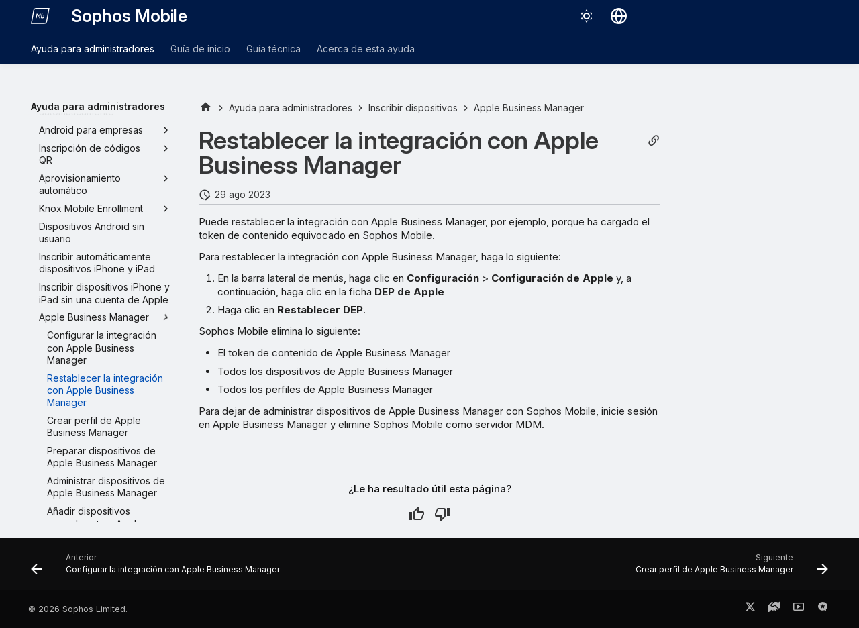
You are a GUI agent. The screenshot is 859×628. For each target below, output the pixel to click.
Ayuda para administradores (92, 48)
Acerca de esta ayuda (366, 48)
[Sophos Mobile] (40, 16)
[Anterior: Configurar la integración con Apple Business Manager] (158, 568)
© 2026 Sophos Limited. (78, 609)
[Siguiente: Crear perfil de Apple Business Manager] (729, 568)
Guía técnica (273, 48)
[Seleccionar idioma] (618, 16)
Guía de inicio (200, 48)
